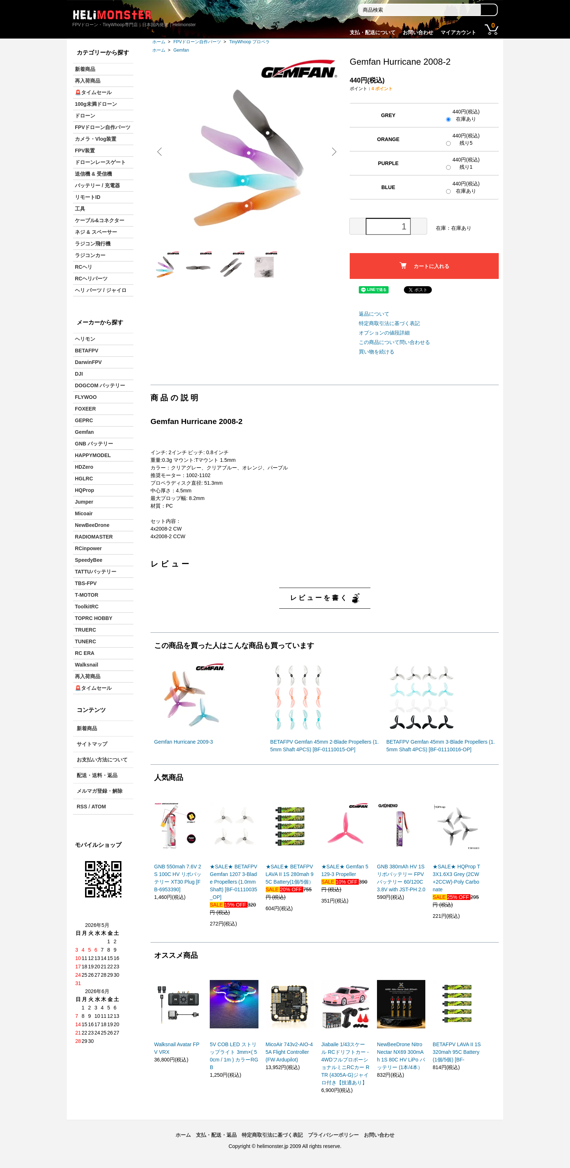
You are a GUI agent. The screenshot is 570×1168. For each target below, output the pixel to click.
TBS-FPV (86, 583)
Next (332, 151)
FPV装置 (85, 150)
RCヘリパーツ (91, 278)
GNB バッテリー (94, 444)
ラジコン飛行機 (93, 244)
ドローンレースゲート (100, 162)
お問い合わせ (418, 32)
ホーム (158, 41)
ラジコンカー (90, 255)
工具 (80, 209)
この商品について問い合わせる (394, 342)
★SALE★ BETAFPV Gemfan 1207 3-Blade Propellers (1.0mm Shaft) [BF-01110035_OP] (233, 882)
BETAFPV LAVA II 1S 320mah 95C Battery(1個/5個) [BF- (457, 1052)
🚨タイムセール (93, 92)
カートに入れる (424, 265)
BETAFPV (86, 350)
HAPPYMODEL (93, 455)
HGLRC (84, 478)
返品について (374, 314)
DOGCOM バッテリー (100, 385)
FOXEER (85, 409)
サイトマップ (92, 744)
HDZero (84, 467)
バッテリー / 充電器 (97, 185)
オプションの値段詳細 (384, 333)
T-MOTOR (86, 595)
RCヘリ (83, 267)
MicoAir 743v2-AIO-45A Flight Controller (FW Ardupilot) (289, 1052)
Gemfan (181, 50)
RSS (82, 806)
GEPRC (84, 420)
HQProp (84, 490)
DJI (79, 374)
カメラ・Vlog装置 (95, 139)
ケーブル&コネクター (99, 220)
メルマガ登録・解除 (100, 791)
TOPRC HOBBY (93, 618)
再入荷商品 (87, 81)
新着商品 (85, 69)
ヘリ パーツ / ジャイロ (101, 290)
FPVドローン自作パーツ (197, 41)
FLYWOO (86, 397)
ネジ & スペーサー (96, 232)
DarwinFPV (88, 362)
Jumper (84, 502)
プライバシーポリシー (333, 1135)
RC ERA (85, 653)
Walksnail (86, 665)
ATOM (98, 806)
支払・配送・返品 (216, 1135)
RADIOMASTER (94, 537)
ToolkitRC (87, 606)
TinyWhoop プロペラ (249, 41)
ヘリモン (85, 339)
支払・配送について (373, 32)
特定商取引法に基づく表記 (389, 323)
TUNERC (85, 641)
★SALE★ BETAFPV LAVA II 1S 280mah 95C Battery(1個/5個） (290, 874)
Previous (161, 151)
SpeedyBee (88, 560)
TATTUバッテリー (95, 572)
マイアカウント (458, 32)
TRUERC (85, 630)
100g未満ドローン (96, 104)
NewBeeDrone (92, 525)
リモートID (87, 197)
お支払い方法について (102, 760)
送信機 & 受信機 (93, 174)
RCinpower (88, 548)
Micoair (84, 513)
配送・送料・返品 (97, 775)
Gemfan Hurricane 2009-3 (183, 742)
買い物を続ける (376, 352)
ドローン (85, 116)
